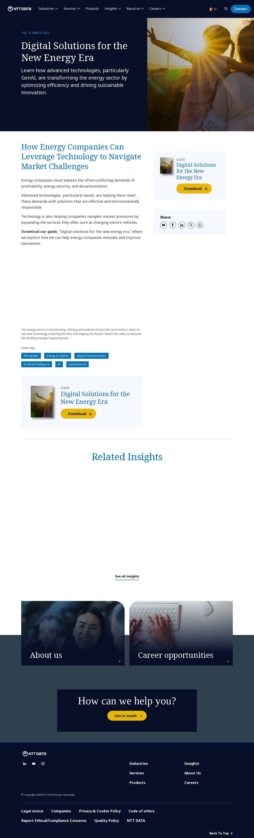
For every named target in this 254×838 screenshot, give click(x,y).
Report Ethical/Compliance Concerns (54, 820)
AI (59, 364)
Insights (191, 763)
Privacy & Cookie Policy (100, 811)
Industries (138, 763)
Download (82, 413)
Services (136, 773)
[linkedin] (181, 225)
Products (92, 9)
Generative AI (77, 364)
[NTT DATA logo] (16, 9)
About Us (192, 773)
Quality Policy (106, 820)
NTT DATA (136, 820)
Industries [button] (46, 9)
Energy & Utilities (58, 356)
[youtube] (33, 763)
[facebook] (172, 225)
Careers (191, 782)
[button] (226, 8)
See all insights (127, 576)
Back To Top (221, 833)
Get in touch (130, 715)
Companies (61, 811)
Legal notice (32, 811)
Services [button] (70, 9)
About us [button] (133, 9)
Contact (240, 9)
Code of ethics (142, 811)
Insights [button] (111, 9)
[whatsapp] (200, 225)
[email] (163, 225)
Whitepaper (31, 356)
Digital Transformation (91, 356)
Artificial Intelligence (37, 364)
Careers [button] (155, 9)
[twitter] (191, 225)
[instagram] (42, 763)
